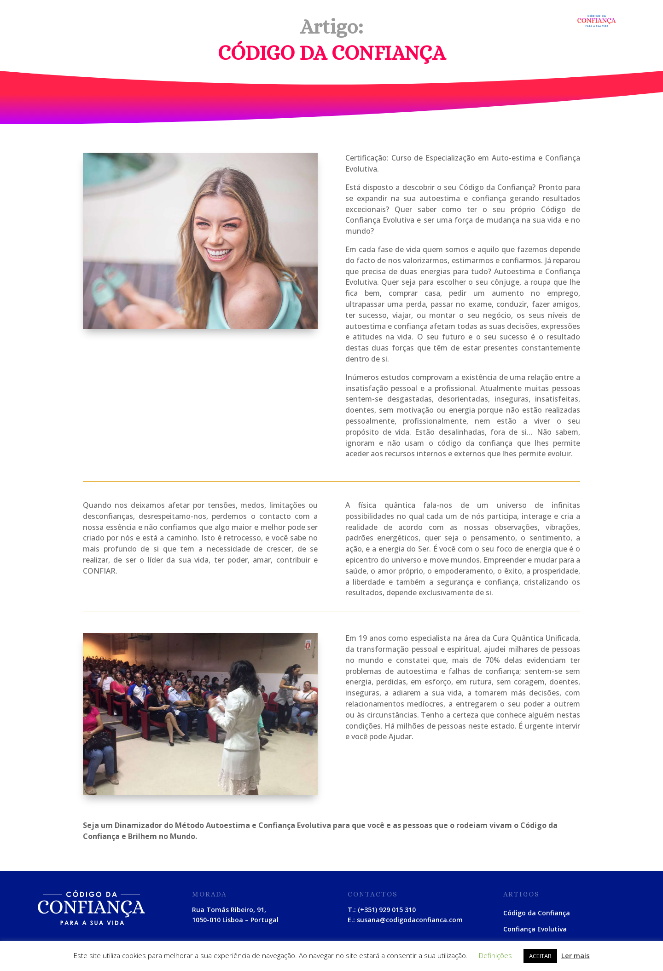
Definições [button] (495, 955)
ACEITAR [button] (540, 956)
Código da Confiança (536, 912)
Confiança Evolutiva (535, 929)
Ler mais (575, 955)
